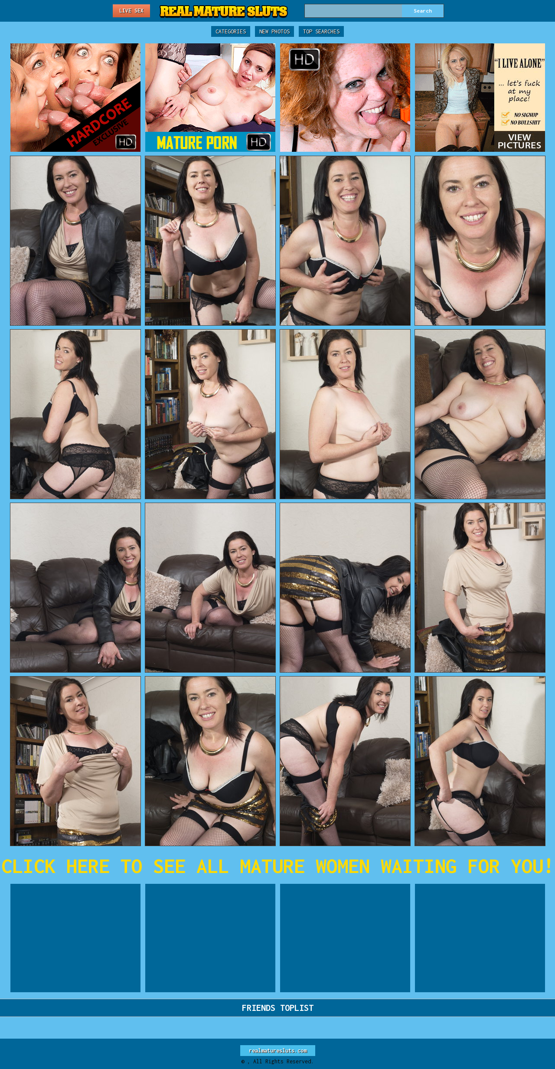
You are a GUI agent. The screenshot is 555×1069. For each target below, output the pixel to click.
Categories (230, 31)
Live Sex (131, 10)
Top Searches (321, 31)
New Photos (274, 31)
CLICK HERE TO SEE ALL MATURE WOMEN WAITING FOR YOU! (277, 865)
